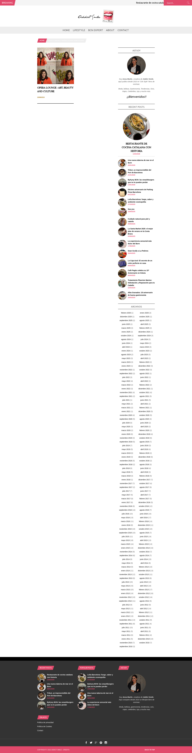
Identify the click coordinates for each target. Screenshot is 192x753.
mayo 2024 (144, 343)
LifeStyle (79, 30)
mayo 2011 (126, 631)
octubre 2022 (144, 370)
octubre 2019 (144, 438)
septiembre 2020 (126, 419)
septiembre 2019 (126, 442)
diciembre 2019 (144, 434)
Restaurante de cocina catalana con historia (159, 2)
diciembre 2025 (126, 317)
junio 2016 (144, 514)
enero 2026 (144, 313)
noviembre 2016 (126, 506)
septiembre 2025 (126, 320)
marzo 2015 (125, 544)
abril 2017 (144, 495)
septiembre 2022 (126, 373)
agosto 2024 (126, 339)
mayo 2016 (125, 518)
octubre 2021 (144, 392)
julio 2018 (126, 468)
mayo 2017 (126, 495)
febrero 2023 (144, 362)
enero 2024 (126, 351)
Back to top (150, 750)
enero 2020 (126, 434)
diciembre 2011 (144, 616)
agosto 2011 (144, 624)
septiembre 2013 (126, 578)
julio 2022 (126, 377)
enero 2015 (125, 548)
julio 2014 (126, 559)
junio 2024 (126, 343)
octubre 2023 (144, 351)
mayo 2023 (126, 358)
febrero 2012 (144, 612)
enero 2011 (126, 639)
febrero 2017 (144, 499)
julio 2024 (144, 339)
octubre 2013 (144, 574)
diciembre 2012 (144, 593)
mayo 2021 (126, 404)
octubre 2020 (144, 415)
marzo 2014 (126, 567)
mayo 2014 (126, 563)
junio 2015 (144, 537)
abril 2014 (144, 563)
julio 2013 (125, 582)
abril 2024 (126, 347)
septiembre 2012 (125, 601)
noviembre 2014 (126, 552)
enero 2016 (126, 525)
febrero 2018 (144, 476)
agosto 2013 (144, 578)
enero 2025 (126, 332)
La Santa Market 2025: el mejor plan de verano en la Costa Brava (140, 231)
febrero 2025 (144, 328)
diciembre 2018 (144, 457)
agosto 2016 (144, 510)
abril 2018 (144, 472)
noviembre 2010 (126, 643)
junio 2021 (144, 400)
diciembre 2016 (144, 502)
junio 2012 (144, 605)
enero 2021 (126, 411)
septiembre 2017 (126, 487)
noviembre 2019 (126, 438)
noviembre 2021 (126, 392)
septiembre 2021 (126, 396)
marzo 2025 (126, 328)
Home (66, 30)
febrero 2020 (144, 430)
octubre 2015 (144, 529)
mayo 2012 (125, 609)
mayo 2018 (126, 472)
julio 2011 (125, 627)
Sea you (131, 209)
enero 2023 (126, 366)
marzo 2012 (125, 612)
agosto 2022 (144, 373)
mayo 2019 (126, 449)
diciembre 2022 (144, 366)
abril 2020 (144, 427)
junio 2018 (144, 468)
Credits (66, 750)
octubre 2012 (144, 597)
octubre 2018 (144, 461)
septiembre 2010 (126, 646)
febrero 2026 (126, 313)
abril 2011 (144, 631)
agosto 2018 (144, 464)
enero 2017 (126, 502)
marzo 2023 (126, 362)
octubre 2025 (144, 317)
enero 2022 (126, 389)
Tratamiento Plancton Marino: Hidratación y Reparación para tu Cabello (141, 282)
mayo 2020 (126, 427)
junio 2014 (144, 559)
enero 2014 (125, 571)
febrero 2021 (144, 408)
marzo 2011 (126, 635)
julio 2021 (126, 400)
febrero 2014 (144, 567)
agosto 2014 (144, 555)
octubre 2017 (144, 483)
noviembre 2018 (126, 461)
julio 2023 (144, 355)
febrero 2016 (144, 521)
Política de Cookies (44, 726)
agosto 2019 (144, 442)
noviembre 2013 (125, 574)
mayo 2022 (126, 381)
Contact (123, 30)
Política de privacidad (45, 722)
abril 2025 (144, 324)
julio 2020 (126, 423)
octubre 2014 (144, 552)
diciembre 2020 (144, 411)
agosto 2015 (144, 533)
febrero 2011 (144, 635)
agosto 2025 (144, 320)
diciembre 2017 (144, 480)
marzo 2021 (126, 408)
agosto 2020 (144, 419)
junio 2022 (144, 377)
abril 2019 (144, 449)
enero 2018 (126, 480)
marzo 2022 (126, 385)
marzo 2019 (126, 453)
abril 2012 (144, 609)
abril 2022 (144, 381)
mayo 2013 (125, 586)
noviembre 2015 (125, 529)
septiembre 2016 (125, 510)
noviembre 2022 (126, 370)
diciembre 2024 (144, 332)
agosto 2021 (144, 396)
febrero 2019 (144, 453)
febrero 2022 (144, 385)
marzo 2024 (144, 347)
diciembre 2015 (144, 525)
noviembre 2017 (126, 483)
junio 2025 (126, 324)
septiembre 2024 (144, 336)
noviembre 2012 (125, 597)
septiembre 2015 (125, 533)
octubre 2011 (144, 620)
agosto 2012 (144, 601)
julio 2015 (125, 537)
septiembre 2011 (126, 624)
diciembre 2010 (144, 639)
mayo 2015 (125, 540)
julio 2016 (125, 514)
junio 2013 (144, 582)
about (110, 30)
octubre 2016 (144, 506)
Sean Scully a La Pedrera (138, 251)
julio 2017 (126, 491)
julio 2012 (126, 605)
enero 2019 (126, 457)
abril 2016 (144, 518)
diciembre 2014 (144, 548)
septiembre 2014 (126, 555)
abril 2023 (144, 358)
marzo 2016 (125, 521)
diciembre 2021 (144, 389)
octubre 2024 (126, 336)
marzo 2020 (126, 430)
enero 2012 (125, 616)
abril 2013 (144, 586)
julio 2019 (126, 446)
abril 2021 (144, 404)
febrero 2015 (144, 544)
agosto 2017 (144, 487)
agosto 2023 (126, 355)
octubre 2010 (144, 643)
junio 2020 (144, 423)
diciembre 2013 (144, 571)
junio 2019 (144, 446)
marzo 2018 (126, 476)
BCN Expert (95, 30)
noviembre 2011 (125, 620)
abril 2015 (144, 540)
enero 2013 (125, 593)
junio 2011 (144, 627)
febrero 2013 (144, 590)
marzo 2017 (126, 499)
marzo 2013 (125, 590)
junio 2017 (144, 491)
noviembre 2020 (126, 415)
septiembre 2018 (126, 464)
